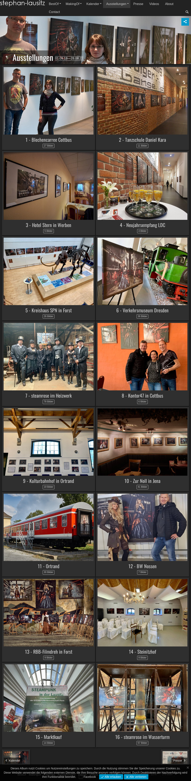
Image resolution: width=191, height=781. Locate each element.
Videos (154, 4)
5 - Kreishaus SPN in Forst (48, 310)
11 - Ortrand (48, 566)
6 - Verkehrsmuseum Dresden (142, 310)
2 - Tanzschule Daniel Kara (142, 139)
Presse (138, 4)
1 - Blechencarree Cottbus (49, 139)
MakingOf (72, 4)
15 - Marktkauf (49, 736)
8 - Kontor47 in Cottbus (142, 395)
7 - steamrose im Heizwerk (48, 395)
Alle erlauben (112, 776)
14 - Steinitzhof (142, 651)
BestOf (54, 4)
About (169, 4)
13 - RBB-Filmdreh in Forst (48, 651)
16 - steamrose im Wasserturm (142, 736)
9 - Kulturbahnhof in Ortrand (48, 480)
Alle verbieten (138, 776)
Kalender (92, 4)
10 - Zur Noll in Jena (142, 480)
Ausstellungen (116, 4)
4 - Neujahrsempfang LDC (142, 224)
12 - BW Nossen (143, 566)
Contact (54, 12)
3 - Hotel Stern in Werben (48, 224)
